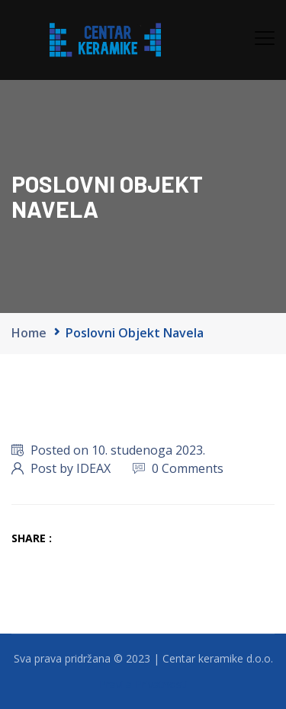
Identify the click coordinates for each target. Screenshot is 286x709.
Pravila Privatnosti (143, 684)
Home (29, 332)
